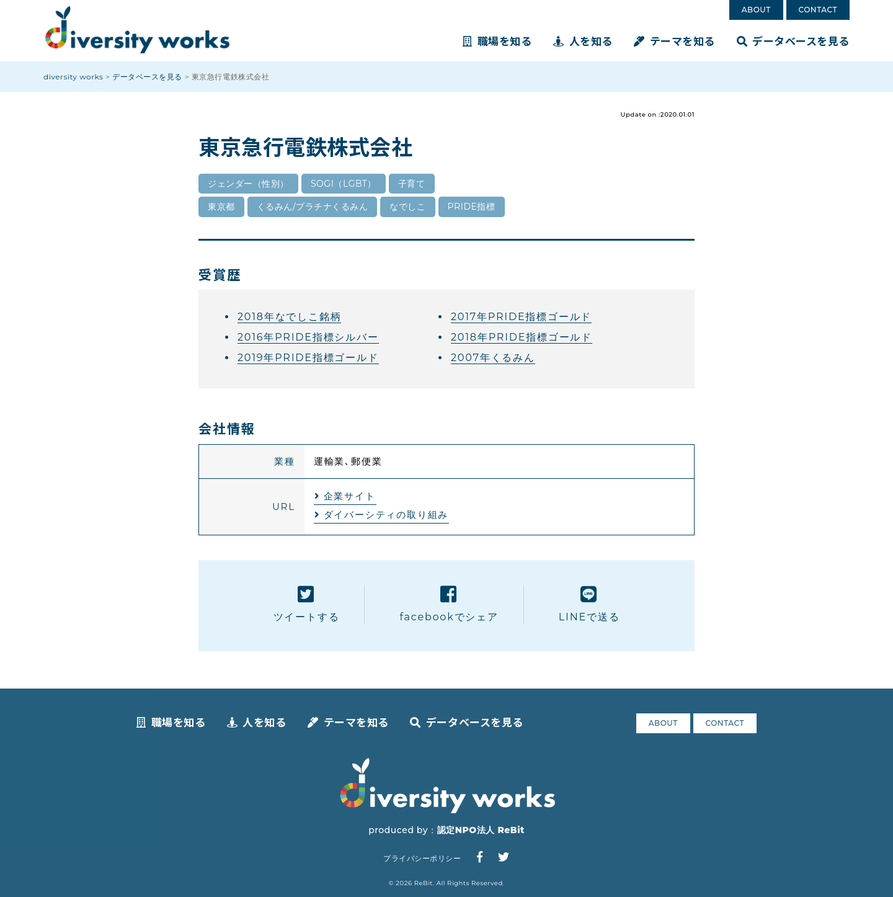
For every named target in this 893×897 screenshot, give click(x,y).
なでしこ (407, 206)
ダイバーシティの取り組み (386, 514)
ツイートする (306, 604)
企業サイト (350, 496)
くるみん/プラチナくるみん (312, 206)
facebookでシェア (448, 604)
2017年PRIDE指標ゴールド (521, 317)
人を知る (583, 40)
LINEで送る (589, 604)
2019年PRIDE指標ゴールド (308, 358)
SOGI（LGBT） (343, 183)
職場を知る (497, 40)
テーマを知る (674, 40)
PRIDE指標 (471, 206)
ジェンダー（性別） (248, 183)
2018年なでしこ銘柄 (289, 317)
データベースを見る (793, 40)
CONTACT (818, 9)
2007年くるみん (493, 358)
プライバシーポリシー (422, 858)
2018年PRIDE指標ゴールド (521, 337)
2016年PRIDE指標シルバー (308, 337)
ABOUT (756, 9)
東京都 (221, 206)
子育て (411, 183)
